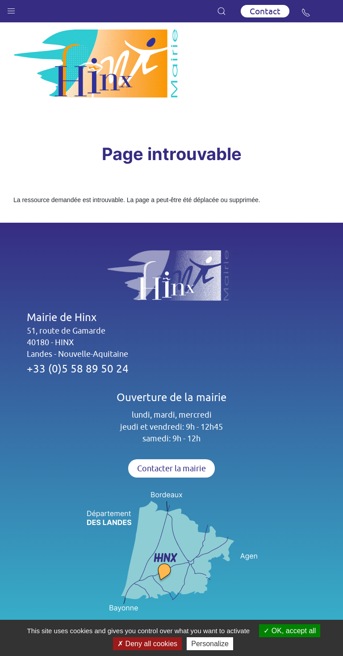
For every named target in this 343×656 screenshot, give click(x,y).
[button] (11, 9)
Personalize (210, 644)
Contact (265, 11)
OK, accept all (290, 631)
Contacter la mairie (171, 468)
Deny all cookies (147, 644)
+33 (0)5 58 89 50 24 (78, 368)
